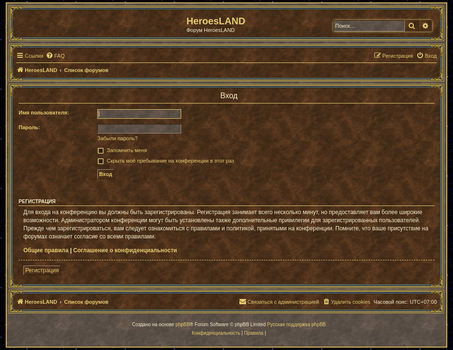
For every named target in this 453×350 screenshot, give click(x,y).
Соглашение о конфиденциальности (125, 250)
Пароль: (29, 127)
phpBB (182, 324)
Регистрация (42, 270)
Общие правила (46, 250)
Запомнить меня (127, 150)
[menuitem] (55, 56)
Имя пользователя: (44, 112)
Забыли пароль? (117, 138)
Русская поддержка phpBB (296, 324)
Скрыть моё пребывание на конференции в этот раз (170, 161)
